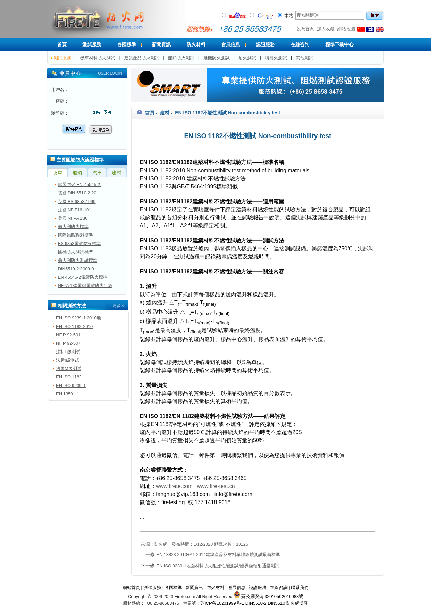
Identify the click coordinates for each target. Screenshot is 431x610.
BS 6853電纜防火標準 (79, 243)
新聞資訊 (161, 44)
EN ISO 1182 (69, 376)
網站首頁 (131, 587)
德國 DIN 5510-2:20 (77, 192)
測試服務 (91, 44)
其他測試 (304, 57)
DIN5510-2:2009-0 (76, 268)
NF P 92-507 (68, 343)
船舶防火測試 (181, 57)
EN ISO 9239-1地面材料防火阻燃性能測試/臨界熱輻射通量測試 (218, 565)
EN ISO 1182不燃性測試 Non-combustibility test (227, 112)
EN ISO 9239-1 (71, 385)
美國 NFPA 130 (73, 218)
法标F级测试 (68, 351)
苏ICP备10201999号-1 (222, 603)
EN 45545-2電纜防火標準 (82, 277)
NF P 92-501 (68, 334)
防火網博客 (297, 603)
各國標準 (126, 44)
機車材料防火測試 (97, 57)
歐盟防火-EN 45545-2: (79, 184)
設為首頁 (305, 28)
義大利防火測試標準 (77, 260)
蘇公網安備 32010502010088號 (268, 596)
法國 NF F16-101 (74, 209)
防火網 (160, 544)
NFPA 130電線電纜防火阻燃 (85, 285)
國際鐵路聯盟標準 (75, 235)
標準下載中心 (339, 44)
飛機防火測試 (216, 57)
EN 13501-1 (67, 393)
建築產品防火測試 (141, 57)
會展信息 (230, 44)
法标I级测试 (67, 360)
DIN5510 (276, 603)
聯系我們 (299, 587)
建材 (164, 112)
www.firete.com (174, 486)
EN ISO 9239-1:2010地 (78, 318)
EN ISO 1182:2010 (74, 326)
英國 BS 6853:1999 (77, 201)
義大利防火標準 (73, 226)
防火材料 (196, 44)
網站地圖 (346, 28)
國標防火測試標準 (75, 251)
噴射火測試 (276, 57)
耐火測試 (247, 57)
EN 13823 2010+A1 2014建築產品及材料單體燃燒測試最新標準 (218, 554)
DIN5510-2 (256, 603)
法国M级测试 (68, 368)
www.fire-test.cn (216, 486)
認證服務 (265, 44)
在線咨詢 (300, 44)
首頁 (62, 44)
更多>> (118, 305)
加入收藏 (325, 28)
